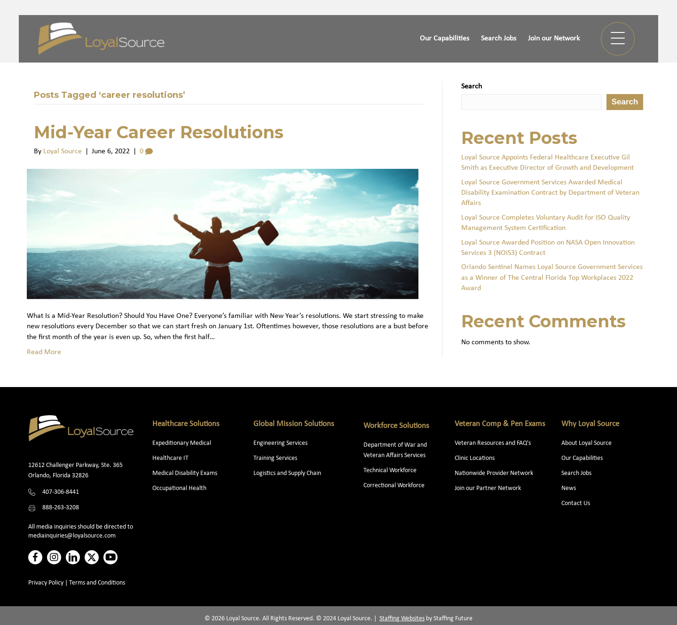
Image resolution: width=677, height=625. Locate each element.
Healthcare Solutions (186, 424)
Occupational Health (179, 488)
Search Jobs (576, 473)
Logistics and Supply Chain (287, 473)
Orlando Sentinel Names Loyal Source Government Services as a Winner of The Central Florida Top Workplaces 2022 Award (552, 277)
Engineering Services (280, 443)
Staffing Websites (402, 618)
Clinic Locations (475, 458)
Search (471, 86)
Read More (44, 352)
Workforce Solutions (396, 426)
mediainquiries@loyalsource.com (72, 535)
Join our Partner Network (488, 488)
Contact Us (575, 503)
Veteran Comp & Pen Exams (500, 424)
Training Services (275, 458)
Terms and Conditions (97, 582)
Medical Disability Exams (185, 473)
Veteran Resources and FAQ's (493, 443)
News (568, 488)
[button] (618, 38)
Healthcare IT (171, 458)
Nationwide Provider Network (494, 473)
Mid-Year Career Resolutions (158, 132)
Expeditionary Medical (181, 443)
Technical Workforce (390, 470)
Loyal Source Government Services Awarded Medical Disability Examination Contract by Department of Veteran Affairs (550, 193)
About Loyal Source (586, 443)
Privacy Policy (45, 582)
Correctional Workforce (394, 485)
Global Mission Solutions (293, 424)
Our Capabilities (582, 458)
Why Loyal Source (590, 424)
